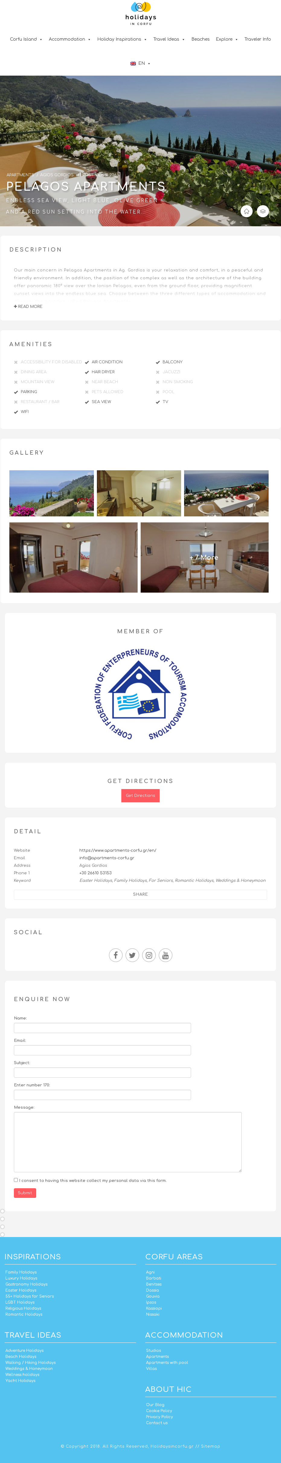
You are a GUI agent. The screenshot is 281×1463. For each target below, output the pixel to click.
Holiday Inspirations (122, 39)
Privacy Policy (159, 1417)
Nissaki (152, 1314)
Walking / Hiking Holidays (30, 1363)
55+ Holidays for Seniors (29, 1296)
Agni (150, 1272)
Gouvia (153, 1296)
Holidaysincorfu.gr (172, 1446)
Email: (20, 1041)
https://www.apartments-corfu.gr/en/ (117, 850)
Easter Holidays (20, 1290)
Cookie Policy (159, 1411)
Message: (24, 1107)
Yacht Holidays (20, 1381)
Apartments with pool (167, 1363)
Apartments (157, 1357)
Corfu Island (26, 39)
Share (140, 894)
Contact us (157, 1423)
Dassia (152, 1290)
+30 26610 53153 (95, 873)
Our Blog (155, 1405)
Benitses (153, 1284)
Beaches (200, 39)
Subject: (22, 1063)
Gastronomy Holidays (26, 1284)
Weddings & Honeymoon (29, 1369)
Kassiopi (154, 1308)
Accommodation (70, 39)
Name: (20, 1018)
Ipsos (151, 1302)
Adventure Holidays (24, 1351)
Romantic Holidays (23, 1314)
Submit (25, 1193)
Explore (227, 39)
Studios (153, 1351)
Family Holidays (21, 1272)
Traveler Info (257, 39)
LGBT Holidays (19, 1302)
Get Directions (140, 796)
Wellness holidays (22, 1375)
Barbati (153, 1278)
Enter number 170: (32, 1085)
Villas (151, 1369)
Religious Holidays (23, 1308)
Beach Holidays (20, 1357)
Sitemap (210, 1446)
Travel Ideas (169, 39)
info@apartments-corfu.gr (106, 858)
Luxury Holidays (21, 1278)
